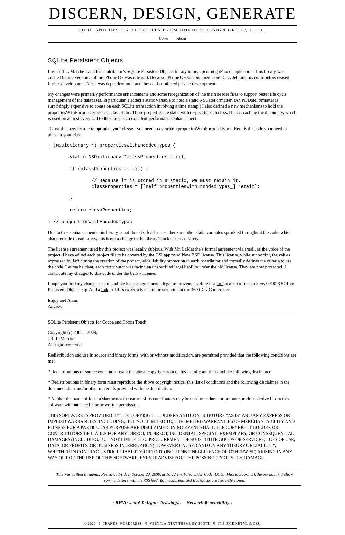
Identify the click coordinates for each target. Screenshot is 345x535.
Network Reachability (208, 502)
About (181, 38)
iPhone (231, 474)
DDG (219, 474)
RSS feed (150, 480)
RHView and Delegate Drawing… (148, 502)
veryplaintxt (164, 523)
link (219, 283)
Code (208, 474)
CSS (256, 523)
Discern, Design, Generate (172, 13)
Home (163, 38)
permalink (271, 474)
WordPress (130, 523)
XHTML (241, 523)
